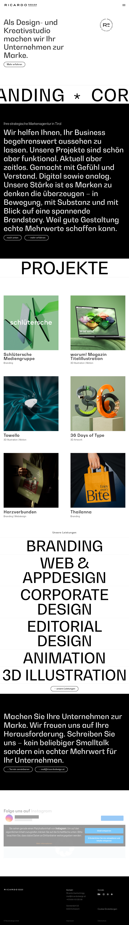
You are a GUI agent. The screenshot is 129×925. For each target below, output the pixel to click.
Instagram (41, 810)
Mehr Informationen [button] (44, 843)
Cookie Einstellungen (107, 909)
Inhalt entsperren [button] (104, 831)
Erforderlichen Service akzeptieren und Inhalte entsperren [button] (104, 839)
